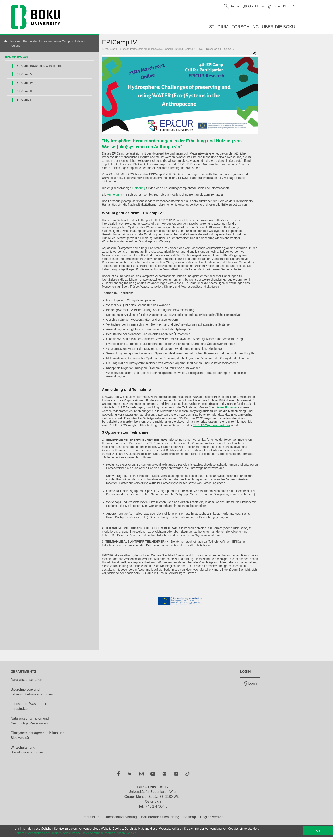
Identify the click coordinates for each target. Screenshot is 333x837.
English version (211, 817)
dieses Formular (226, 407)
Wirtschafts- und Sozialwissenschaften (27, 750)
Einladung (138, 188)
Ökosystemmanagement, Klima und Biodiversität (37, 735)
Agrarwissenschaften (26, 679)
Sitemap (189, 817)
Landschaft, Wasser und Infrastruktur (29, 706)
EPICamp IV (25, 82)
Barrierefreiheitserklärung (160, 817)
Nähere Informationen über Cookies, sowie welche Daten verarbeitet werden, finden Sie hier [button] (75, 833)
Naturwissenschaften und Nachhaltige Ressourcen (30, 721)
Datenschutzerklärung (120, 817)
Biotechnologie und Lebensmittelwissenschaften (32, 692)
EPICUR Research (17, 56)
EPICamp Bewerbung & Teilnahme (39, 65)
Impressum (91, 817)
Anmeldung (114, 194)
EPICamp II (24, 91)
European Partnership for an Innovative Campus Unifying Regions (47, 43)
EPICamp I (24, 99)
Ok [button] (318, 830)
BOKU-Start (108, 48)
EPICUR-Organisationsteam (211, 425)
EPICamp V (24, 74)
